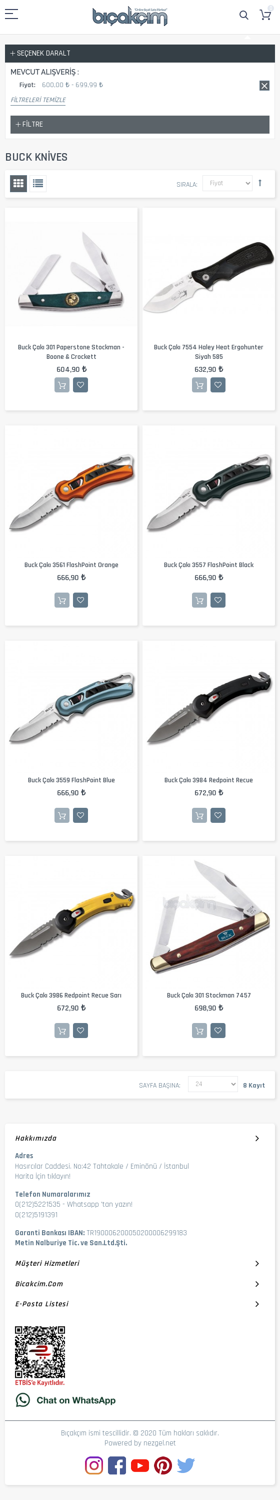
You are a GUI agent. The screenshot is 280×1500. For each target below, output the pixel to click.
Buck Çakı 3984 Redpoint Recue (208, 780)
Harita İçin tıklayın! (42, 1176)
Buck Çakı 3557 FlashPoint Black (209, 565)
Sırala (186, 184)
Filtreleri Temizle (38, 100)
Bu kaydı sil (265, 86)
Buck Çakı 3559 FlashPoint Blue (71, 780)
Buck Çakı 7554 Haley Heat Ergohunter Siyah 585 (209, 352)
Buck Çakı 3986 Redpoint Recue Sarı (71, 995)
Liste (38, 183)
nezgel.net (160, 1443)
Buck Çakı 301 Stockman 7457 (209, 995)
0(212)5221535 (37, 1204)
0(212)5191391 (36, 1215)
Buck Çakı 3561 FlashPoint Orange (71, 565)
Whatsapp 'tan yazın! (99, 1204)
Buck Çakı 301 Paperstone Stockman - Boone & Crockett (71, 352)
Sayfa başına (159, 1085)
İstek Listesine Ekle (80, 384)
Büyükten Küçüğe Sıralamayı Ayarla (260, 182)
